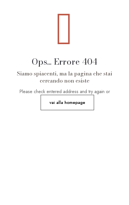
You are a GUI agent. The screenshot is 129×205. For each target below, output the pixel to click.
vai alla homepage (67, 102)
